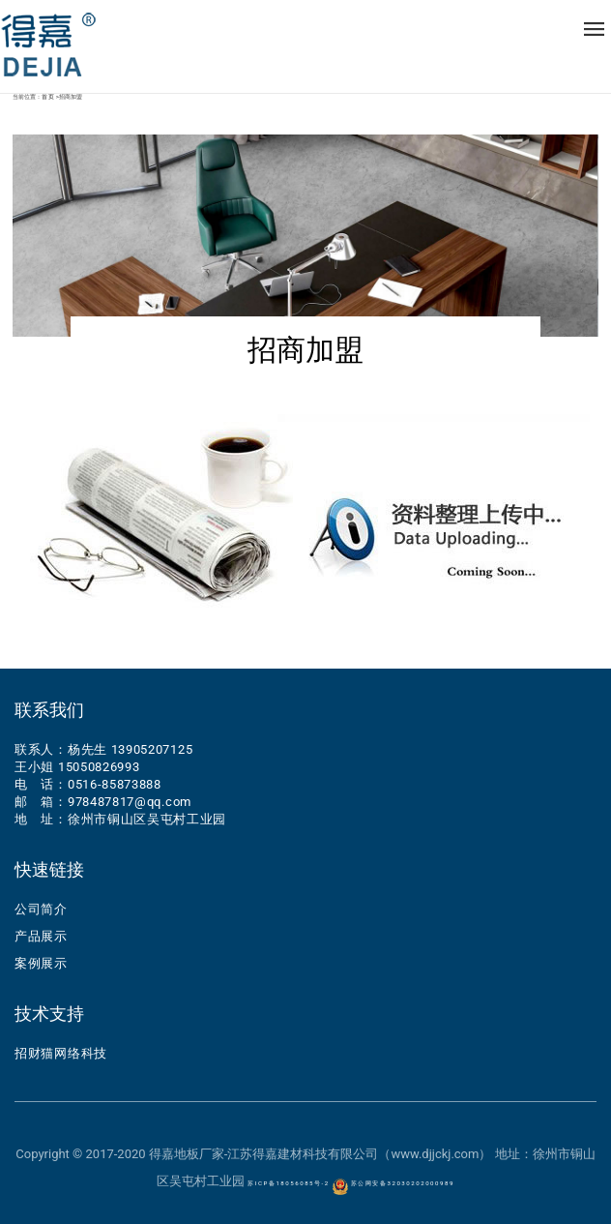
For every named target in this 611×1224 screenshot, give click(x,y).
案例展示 (41, 963)
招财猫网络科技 (61, 1053)
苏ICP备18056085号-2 (288, 1183)
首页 (49, 97)
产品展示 (41, 936)
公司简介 (41, 909)
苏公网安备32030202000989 (393, 1183)
